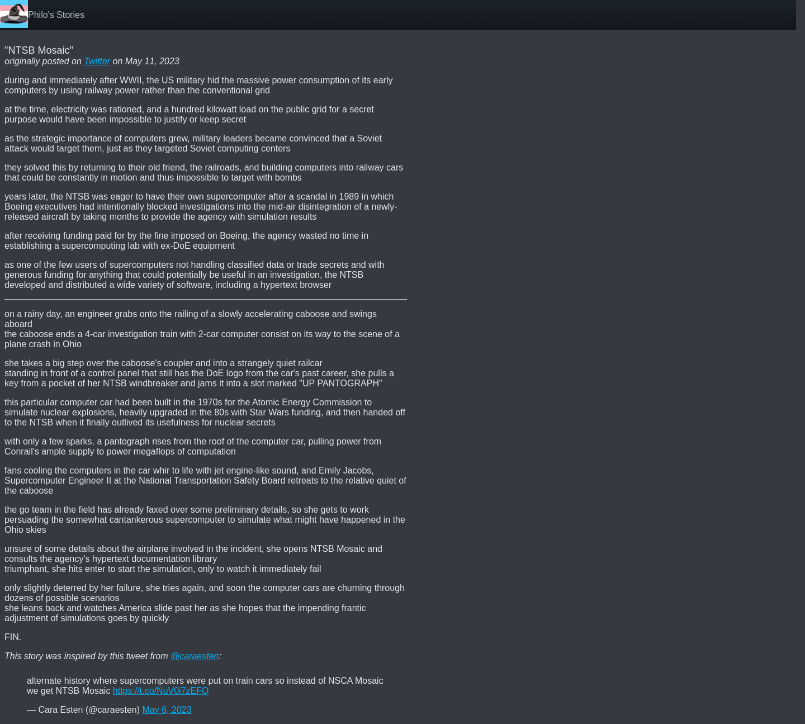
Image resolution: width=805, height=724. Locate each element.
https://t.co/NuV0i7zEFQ (161, 690)
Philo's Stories (56, 15)
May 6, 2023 (167, 709)
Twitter (97, 61)
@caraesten (195, 656)
